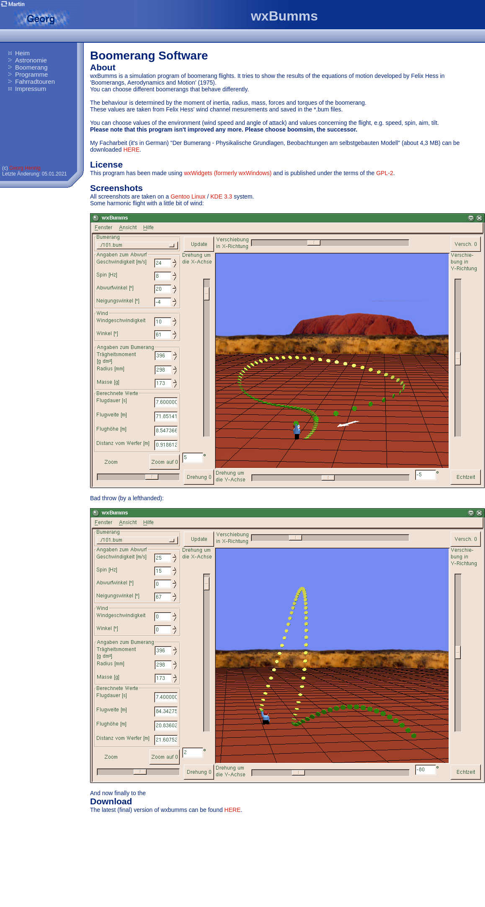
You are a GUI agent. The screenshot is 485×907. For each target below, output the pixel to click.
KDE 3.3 (221, 196)
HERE (131, 149)
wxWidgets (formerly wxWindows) (227, 173)
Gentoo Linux (187, 196)
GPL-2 (384, 173)
